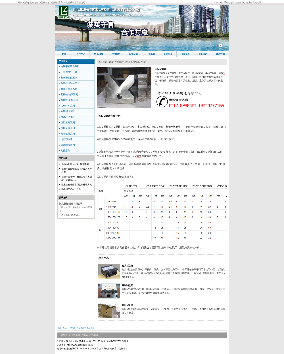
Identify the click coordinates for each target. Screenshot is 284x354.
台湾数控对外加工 (70, 83)
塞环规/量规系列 (69, 100)
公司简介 (185, 54)
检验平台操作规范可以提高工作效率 (76, 170)
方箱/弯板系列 (68, 111)
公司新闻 (150, 54)
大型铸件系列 (68, 105)
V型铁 (80, 328)
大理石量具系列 (69, 89)
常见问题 (98, 54)
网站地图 (256, 2)
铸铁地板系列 (68, 145)
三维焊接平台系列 (70, 72)
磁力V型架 (127, 265)
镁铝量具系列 (68, 122)
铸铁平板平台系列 (70, 66)
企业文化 (73, 335)
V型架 (138, 155)
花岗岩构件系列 (69, 77)
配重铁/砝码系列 (69, 94)
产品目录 (119, 62)
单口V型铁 (127, 305)
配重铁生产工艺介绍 (71, 189)
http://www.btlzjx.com (77, 345)
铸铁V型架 (89, 328)
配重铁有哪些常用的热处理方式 (76, 184)
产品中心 (81, 54)
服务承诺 (203, 54)
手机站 (227, 2)
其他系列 (65, 150)
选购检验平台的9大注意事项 (75, 164)
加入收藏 (246, 2)
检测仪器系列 (68, 133)
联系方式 (220, 54)
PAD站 (219, 2)
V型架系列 (130, 62)
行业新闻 (133, 54)
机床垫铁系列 (68, 128)
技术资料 (116, 54)
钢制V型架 (127, 285)
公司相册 (168, 54)
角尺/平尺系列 (68, 117)
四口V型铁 (141, 62)
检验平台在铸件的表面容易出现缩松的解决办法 (76, 178)
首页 (64, 54)
